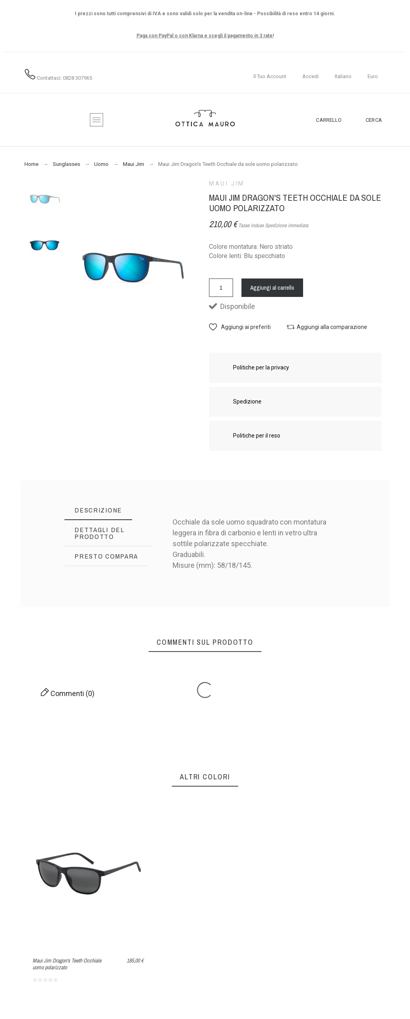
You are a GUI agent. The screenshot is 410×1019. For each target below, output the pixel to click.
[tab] (98, 510)
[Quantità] (221, 287)
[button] (240, 327)
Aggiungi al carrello (272, 287)
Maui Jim (227, 183)
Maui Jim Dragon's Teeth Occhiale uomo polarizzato (66, 964)
